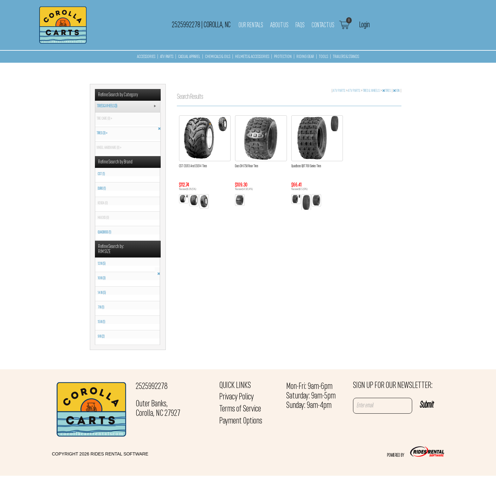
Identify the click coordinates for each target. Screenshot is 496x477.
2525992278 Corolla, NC (201, 25)
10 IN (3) (101, 278)
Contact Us (323, 25)
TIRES (386, 91)
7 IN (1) (101, 307)
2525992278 (152, 386)
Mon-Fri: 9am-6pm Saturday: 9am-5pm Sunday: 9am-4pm (311, 396)
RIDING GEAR (305, 56)
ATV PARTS (166, 56)
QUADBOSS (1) (104, 232)
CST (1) (101, 174)
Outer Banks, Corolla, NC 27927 (158, 409)
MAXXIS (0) (103, 218)
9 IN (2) (101, 337)
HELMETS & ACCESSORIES (252, 56)
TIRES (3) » (101, 133)
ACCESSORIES (146, 56)
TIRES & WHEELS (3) (107, 106)
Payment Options (240, 421)
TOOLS (323, 56)
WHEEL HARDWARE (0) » (108, 148)
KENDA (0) (103, 203)
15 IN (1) (101, 322)
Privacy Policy (236, 397)
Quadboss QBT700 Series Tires (306, 166)
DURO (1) (102, 189)
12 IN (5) (101, 264)
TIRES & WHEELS (371, 91)
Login (364, 25)
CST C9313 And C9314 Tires (193, 166)
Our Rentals (251, 25)
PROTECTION (283, 56)
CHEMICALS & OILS (217, 56)
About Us (279, 25)
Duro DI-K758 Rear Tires (246, 166)
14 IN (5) (102, 293)
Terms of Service (240, 409)
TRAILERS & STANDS (346, 56)
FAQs (300, 25)
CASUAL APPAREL (189, 56)
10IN (396, 91)
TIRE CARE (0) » (103, 119)
